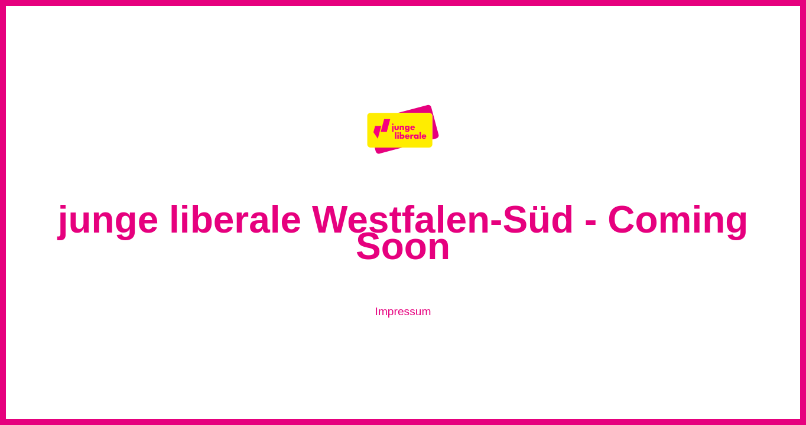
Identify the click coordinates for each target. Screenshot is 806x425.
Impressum (403, 311)
